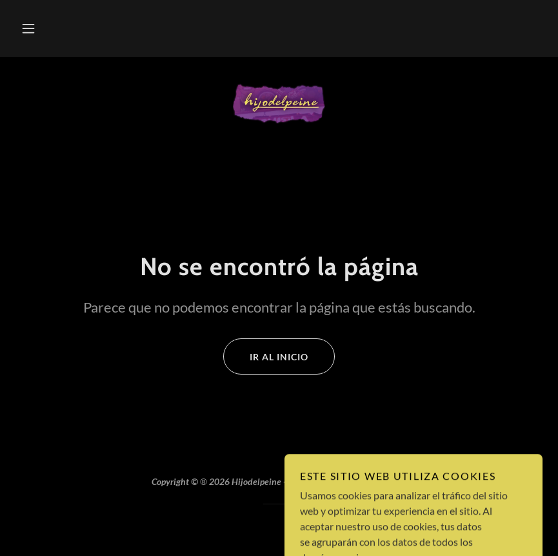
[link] (279, 103)
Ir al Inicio (265, 356)
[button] (28, 28)
